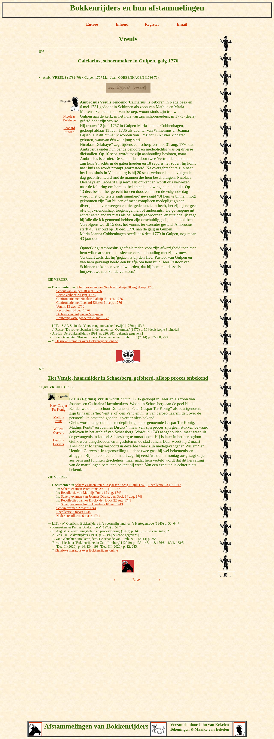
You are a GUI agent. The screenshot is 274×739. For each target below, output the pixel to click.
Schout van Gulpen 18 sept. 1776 (79, 291)
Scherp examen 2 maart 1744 (76, 508)
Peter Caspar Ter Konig (58, 407)
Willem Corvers (58, 430)
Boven (137, 579)
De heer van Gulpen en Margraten (79, 314)
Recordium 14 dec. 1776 (73, 310)
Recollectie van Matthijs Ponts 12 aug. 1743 (91, 492)
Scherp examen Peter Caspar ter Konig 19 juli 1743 (110, 485)
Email (182, 24)
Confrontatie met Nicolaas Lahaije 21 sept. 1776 (89, 299)
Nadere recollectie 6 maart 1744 (78, 516)
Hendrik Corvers (58, 442)
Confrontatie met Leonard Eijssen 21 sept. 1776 (89, 302)
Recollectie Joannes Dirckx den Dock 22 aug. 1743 (96, 500)
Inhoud (122, 24)
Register (152, 24)
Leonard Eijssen (69, 130)
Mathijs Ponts (58, 419)
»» (160, 579)
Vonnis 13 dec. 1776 (70, 306)
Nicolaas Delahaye (69, 118)
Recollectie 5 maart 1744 (73, 512)
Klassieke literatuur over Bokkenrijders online (86, 341)
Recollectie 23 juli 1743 (164, 485)
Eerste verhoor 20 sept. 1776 (76, 295)
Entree (92, 24)
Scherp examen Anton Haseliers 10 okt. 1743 (92, 504)
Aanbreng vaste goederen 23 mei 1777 (82, 318)
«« (113, 579)
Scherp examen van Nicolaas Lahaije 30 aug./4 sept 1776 (115, 287)
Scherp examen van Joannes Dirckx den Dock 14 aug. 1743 (102, 496)
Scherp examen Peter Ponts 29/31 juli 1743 (90, 489)
